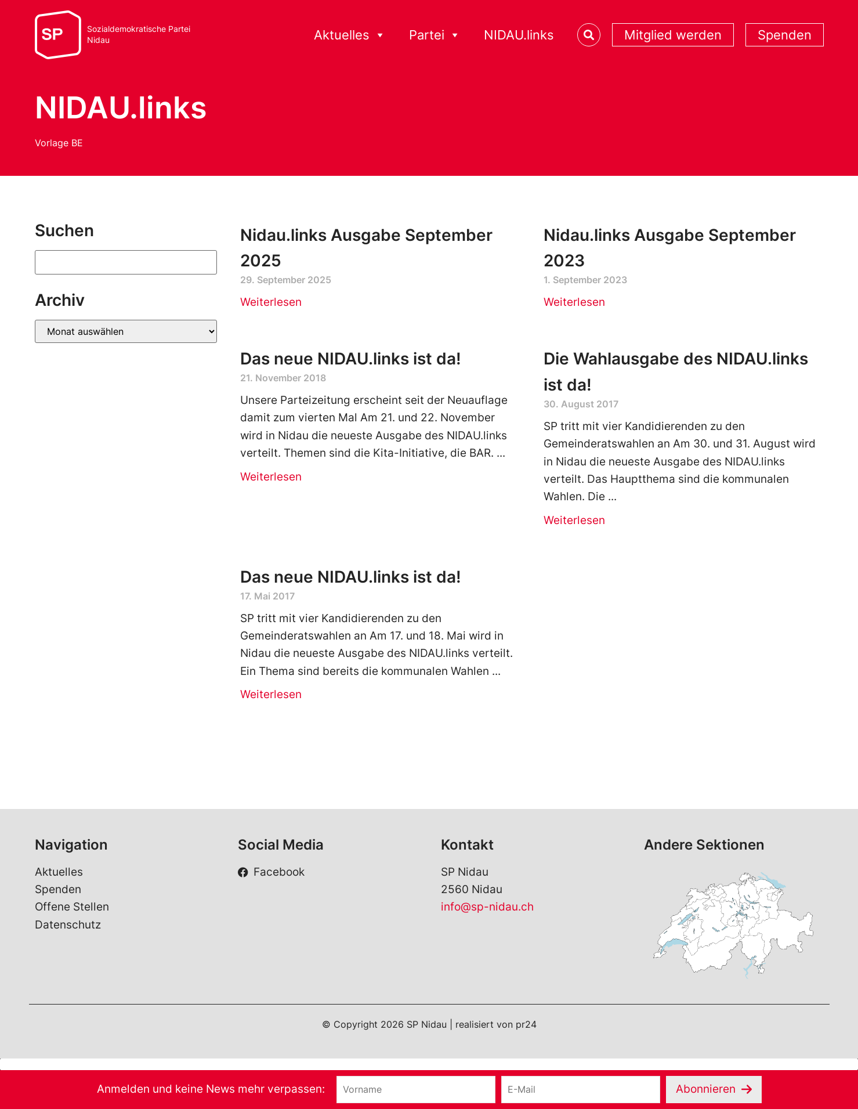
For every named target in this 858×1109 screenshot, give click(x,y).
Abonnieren (706, 1089)
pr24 (526, 1024)
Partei (435, 35)
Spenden (785, 34)
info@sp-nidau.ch (487, 906)
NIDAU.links (519, 34)
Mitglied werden (673, 34)
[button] (429, 1064)
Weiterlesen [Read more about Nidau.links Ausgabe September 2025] (271, 302)
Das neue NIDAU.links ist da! (350, 359)
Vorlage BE (59, 143)
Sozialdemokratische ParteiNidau (138, 34)
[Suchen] (126, 262)
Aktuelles (350, 35)
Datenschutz (68, 924)
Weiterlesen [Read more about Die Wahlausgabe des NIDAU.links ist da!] (574, 520)
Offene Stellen (72, 906)
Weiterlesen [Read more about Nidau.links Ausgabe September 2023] (574, 302)
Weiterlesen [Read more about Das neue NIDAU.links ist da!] (271, 476)
